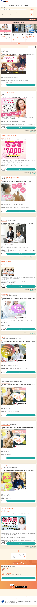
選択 (31, 14)
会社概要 (29, 596)
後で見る (3, 127)
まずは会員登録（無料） (18, 578)
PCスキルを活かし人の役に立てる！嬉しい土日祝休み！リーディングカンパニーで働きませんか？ (17, 223)
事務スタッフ (3, 337)
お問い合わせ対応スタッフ (6, 294)
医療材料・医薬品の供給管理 (6, 261)
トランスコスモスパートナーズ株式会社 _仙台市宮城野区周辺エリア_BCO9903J (11, 381)
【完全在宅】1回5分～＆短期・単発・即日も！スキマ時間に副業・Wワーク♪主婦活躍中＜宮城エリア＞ (18, 54)
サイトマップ (13, 596)
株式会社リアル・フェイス (4, 51)
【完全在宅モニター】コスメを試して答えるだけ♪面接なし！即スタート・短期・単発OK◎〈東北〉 (17, 97)
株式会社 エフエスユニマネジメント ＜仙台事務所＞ (8, 220)
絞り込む (31, 9)
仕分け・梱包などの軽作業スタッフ (8, 508)
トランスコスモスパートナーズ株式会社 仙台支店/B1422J (9, 424)
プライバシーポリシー (19, 596)
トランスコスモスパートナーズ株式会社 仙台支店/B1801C (9, 295)
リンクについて (7, 596)
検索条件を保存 (32, 19)
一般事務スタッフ (4, 380)
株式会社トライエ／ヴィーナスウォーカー (6, 178)
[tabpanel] (18, 33)
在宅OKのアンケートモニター (7, 50)
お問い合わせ (34, 596)
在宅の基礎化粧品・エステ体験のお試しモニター (10, 177)
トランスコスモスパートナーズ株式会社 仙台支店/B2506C (9, 467)
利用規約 (2, 596)
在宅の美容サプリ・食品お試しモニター (8, 135)
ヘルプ (26, 596)
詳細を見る (20, 127)
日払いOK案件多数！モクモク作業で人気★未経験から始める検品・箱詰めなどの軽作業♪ (15, 513)
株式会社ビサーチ (3, 94)
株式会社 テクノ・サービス (5, 510)
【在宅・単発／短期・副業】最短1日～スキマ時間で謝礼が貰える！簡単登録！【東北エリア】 (16, 139)
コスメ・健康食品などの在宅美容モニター (9, 92)
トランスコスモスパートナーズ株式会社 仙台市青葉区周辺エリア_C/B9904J (11, 338)
